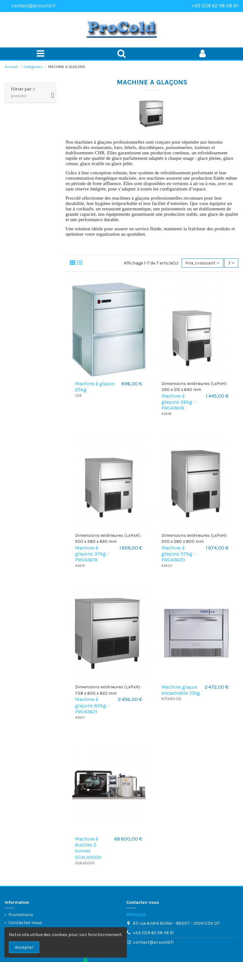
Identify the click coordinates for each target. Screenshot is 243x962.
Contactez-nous (25, 922)
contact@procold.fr (33, 6)
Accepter (24, 947)
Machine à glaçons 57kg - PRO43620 (178, 554)
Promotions (21, 914)
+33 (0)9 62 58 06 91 (214, 6)
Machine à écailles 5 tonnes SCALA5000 (88, 848)
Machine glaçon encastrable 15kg (180, 690)
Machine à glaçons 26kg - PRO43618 (178, 402)
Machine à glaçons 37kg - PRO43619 (92, 554)
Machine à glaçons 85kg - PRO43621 (92, 705)
